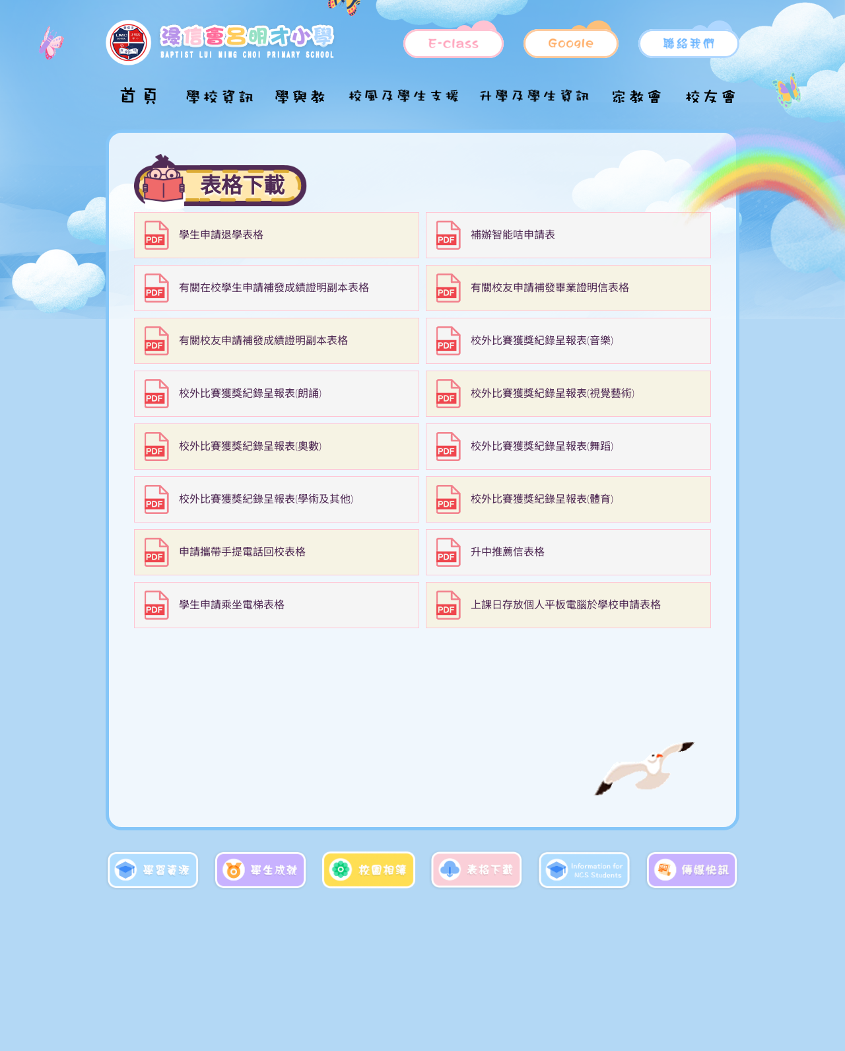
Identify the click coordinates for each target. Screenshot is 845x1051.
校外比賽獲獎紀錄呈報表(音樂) (542, 341)
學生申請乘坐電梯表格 (232, 605)
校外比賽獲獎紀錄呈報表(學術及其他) (266, 499)
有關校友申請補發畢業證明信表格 (550, 288)
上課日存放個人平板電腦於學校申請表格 (566, 605)
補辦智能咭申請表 (513, 235)
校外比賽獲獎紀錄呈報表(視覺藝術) (552, 393)
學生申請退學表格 (221, 235)
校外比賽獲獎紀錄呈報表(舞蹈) (542, 446)
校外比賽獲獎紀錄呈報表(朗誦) (250, 393)
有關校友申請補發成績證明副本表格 (263, 341)
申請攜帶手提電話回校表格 (242, 552)
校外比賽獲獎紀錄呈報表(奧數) (250, 446)
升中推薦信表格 (508, 552)
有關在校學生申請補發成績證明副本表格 (274, 288)
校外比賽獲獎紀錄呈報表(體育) (542, 499)
